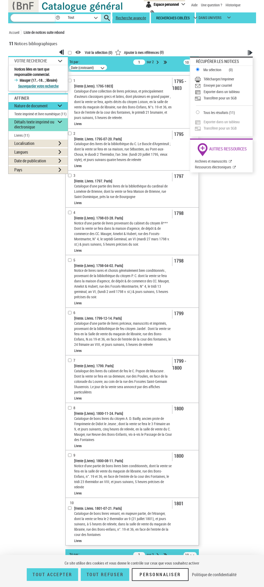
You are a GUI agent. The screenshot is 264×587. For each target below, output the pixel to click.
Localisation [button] (24, 143)
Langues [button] (21, 152)
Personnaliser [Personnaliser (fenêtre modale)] (160, 574)
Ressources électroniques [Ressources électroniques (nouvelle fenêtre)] (213, 166)
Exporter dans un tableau (222, 91)
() (139, 52)
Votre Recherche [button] (30, 61)
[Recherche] (33, 18)
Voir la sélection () (98, 52)
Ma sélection (212, 69)
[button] (57, 18)
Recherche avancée (131, 17)
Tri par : (74, 61)
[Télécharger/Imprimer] (224, 79)
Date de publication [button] (30, 161)
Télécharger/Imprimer (219, 78)
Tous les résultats (215, 112)
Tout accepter (52, 574)
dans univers (210, 19)
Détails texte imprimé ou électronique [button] (34, 124)
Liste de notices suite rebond (44, 32)
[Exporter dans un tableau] (224, 91)
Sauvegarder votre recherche (38, 86)
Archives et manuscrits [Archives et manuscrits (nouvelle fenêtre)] (211, 161)
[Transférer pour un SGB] (224, 98)
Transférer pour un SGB (220, 97)
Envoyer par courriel (218, 85)
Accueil (14, 32)
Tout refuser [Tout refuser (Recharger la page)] (105, 574)
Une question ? (211, 4)
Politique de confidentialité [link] (214, 574)
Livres (21, 135)
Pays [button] (18, 170)
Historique (233, 4)
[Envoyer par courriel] (224, 85)
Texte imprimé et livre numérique (40, 113)
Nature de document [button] (31, 106)
